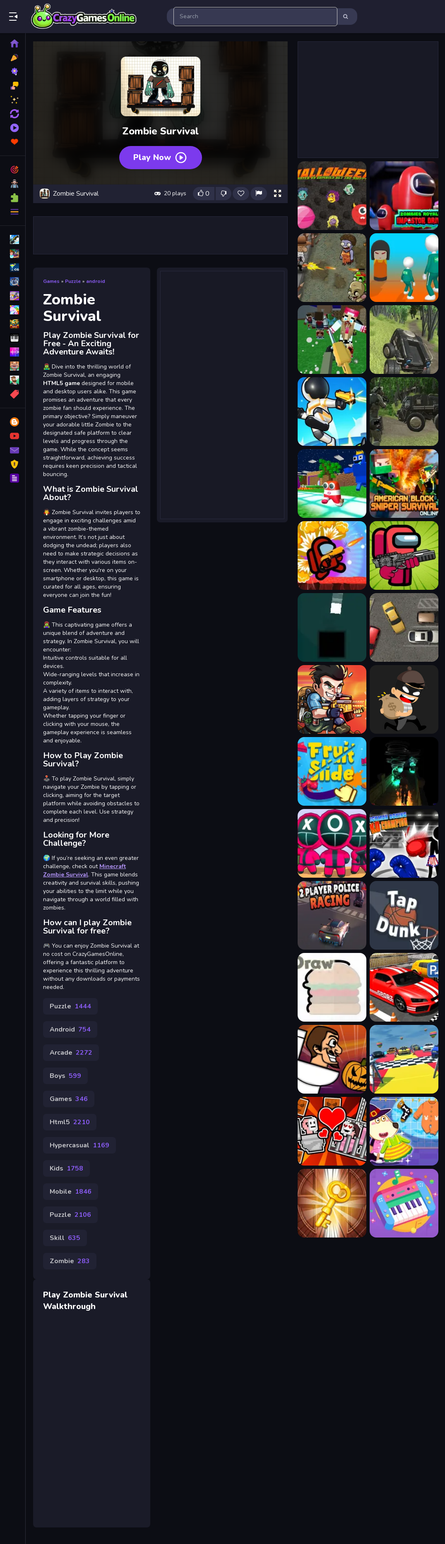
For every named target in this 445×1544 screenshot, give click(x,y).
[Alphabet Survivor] (332, 483)
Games (51, 281)
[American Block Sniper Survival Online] (404, 483)
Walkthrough (69, 1306)
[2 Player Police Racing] (332, 915)
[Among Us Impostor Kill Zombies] (404, 555)
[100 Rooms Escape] (332, 1203)
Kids (66, 1168)
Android (70, 1029)
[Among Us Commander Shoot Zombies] (332, 555)
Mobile (70, 1192)
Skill (65, 1238)
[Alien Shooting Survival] (404, 339)
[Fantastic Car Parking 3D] (404, 987)
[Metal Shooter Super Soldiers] (332, 699)
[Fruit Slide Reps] (332, 771)
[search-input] (255, 16)
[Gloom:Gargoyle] (404, 771)
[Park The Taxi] (404, 627)
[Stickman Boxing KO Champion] (404, 843)
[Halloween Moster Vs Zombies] (332, 195)
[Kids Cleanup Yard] (404, 1131)
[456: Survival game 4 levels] (404, 267)
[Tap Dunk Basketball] (404, 915)
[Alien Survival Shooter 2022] (404, 411)
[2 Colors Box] (332, 627)
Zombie (70, 1261)
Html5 (70, 1122)
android (95, 281)
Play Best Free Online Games (84, 16)
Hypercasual (79, 1145)
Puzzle (73, 281)
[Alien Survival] (332, 411)
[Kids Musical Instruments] (404, 1203)
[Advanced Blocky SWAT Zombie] (332, 339)
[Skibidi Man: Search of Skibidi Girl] (332, 1131)
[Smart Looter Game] (404, 699)
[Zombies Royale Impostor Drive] (404, 195)
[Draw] (332, 987)
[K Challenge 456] (332, 843)
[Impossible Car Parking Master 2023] (404, 1059)
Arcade (71, 1053)
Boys (65, 1076)
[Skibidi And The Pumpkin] (332, 1059)
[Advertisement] (160, 235)
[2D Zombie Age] (332, 267)
